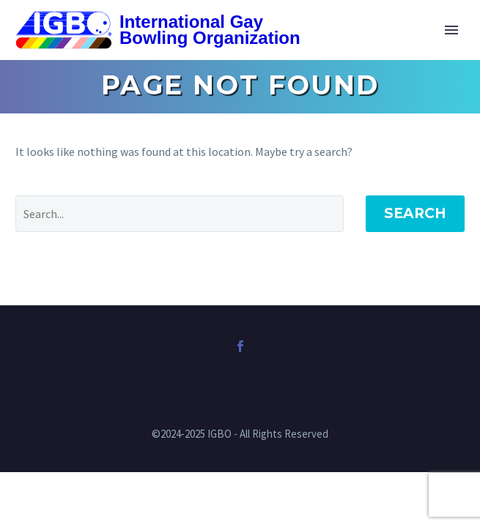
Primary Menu (451, 30)
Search (415, 213)
